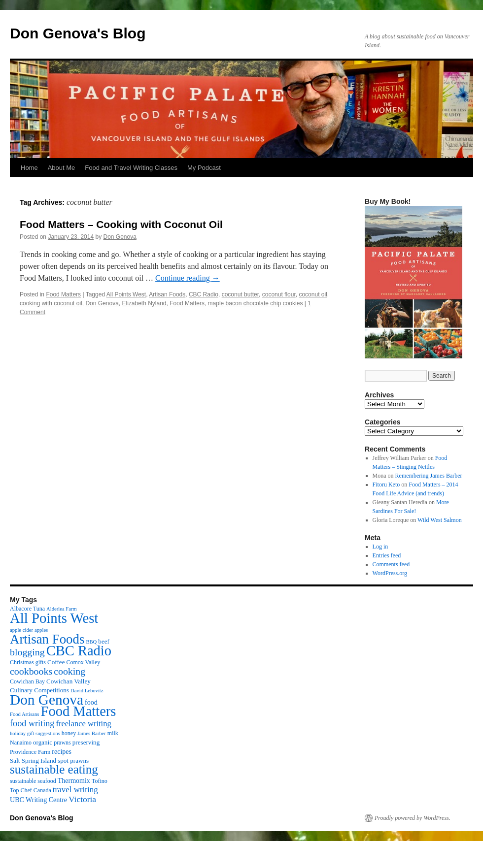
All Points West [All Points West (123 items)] (54, 618)
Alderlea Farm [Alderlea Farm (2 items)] (61, 609)
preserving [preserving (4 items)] (86, 742)
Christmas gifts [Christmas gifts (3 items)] (28, 662)
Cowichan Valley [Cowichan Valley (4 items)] (68, 681)
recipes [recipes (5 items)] (61, 751)
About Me (61, 167)
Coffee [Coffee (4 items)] (56, 662)
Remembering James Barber (428, 475)
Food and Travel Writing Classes (131, 167)
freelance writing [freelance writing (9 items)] (83, 723)
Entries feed (387, 555)
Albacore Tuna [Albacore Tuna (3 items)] (27, 608)
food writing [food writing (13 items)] (32, 723)
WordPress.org (390, 573)
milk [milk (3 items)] (112, 733)
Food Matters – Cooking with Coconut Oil (121, 224)
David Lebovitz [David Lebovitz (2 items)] (87, 690)
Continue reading (187, 278)
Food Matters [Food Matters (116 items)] (78, 711)
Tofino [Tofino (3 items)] (99, 780)
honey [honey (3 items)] (69, 733)
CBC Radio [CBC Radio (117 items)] (78, 650)
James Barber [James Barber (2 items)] (91, 733)
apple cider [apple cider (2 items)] (21, 630)
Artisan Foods (167, 294)
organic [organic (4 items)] (42, 742)
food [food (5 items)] (91, 702)
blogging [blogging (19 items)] (27, 652)
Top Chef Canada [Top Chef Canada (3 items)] (30, 790)
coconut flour (279, 294)
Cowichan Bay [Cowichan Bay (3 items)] (27, 681)
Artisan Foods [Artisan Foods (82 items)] (47, 639)
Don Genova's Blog (78, 33)
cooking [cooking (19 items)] (69, 671)
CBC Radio (203, 294)
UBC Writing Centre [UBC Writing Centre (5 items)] (38, 800)
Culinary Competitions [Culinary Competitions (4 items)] (39, 690)
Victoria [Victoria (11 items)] (82, 799)
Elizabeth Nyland (144, 303)
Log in (380, 546)
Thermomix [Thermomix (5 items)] (74, 780)
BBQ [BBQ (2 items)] (91, 642)
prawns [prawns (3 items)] (62, 742)
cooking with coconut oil (51, 303)
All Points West (126, 294)
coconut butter (240, 294)
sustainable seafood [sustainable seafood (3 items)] (33, 780)
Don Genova (120, 236)
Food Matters (63, 294)
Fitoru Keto (386, 484)
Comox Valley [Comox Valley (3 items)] (84, 662)
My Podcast (204, 167)
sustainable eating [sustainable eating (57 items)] (54, 769)
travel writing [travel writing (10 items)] (75, 789)
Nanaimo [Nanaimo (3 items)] (21, 742)
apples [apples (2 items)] (41, 630)
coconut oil (313, 294)
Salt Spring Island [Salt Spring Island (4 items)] (33, 760)
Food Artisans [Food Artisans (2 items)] (24, 714)
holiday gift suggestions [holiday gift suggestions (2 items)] (35, 733)
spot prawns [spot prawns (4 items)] (73, 760)
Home (29, 167)
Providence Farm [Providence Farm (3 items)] (30, 751)
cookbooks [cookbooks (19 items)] (31, 671)
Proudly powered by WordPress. (412, 817)
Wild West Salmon (439, 520)
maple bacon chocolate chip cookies (255, 303)
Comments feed (391, 564)
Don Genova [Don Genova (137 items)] (46, 700)
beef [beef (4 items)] (103, 641)
